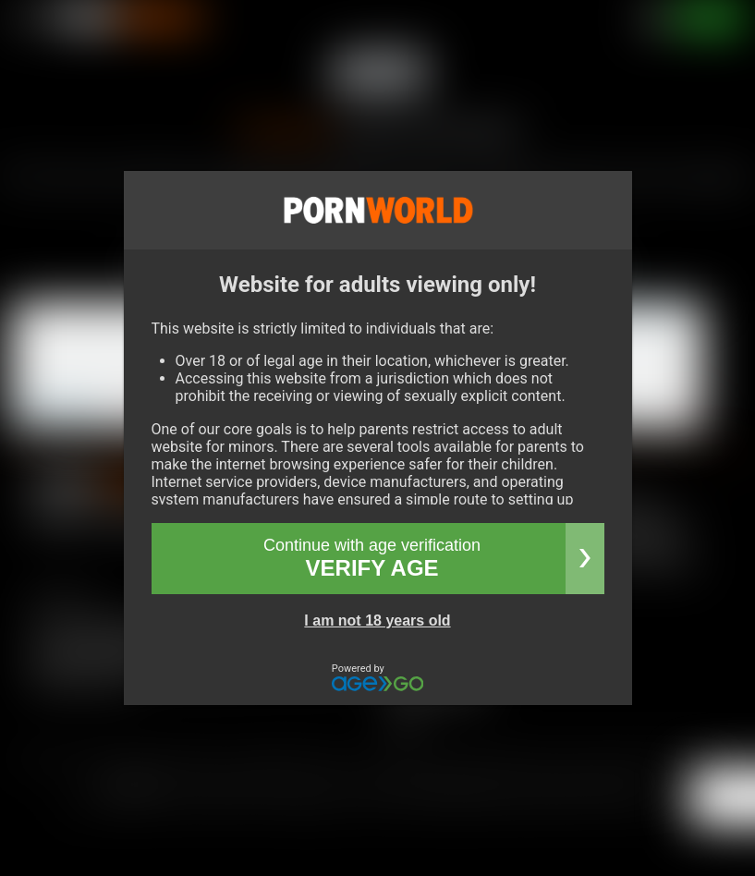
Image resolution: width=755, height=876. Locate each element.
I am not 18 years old (377, 620)
